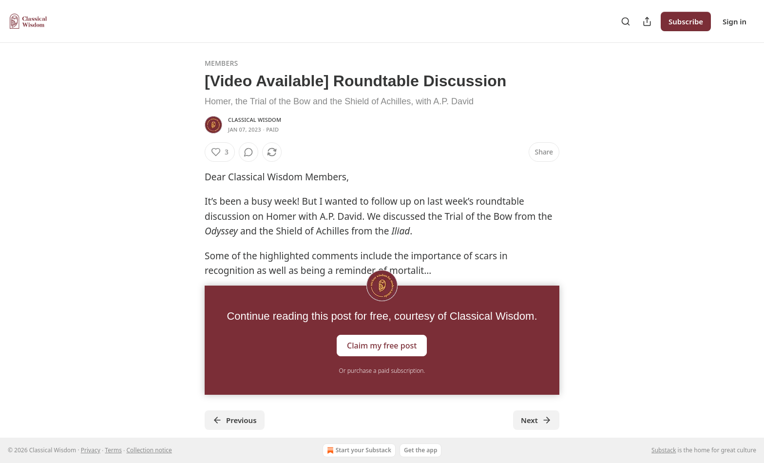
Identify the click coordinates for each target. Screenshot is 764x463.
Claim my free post (382, 345)
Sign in (734, 21)
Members (221, 63)
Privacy (90, 450)
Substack (663, 450)
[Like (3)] (220, 152)
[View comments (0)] (248, 152)
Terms (113, 450)
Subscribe (685, 21)
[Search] (625, 21)
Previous (234, 420)
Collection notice (149, 450)
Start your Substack (358, 450)
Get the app (420, 450)
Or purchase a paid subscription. (382, 371)
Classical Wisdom (254, 119)
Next (536, 420)
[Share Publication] (647, 21)
